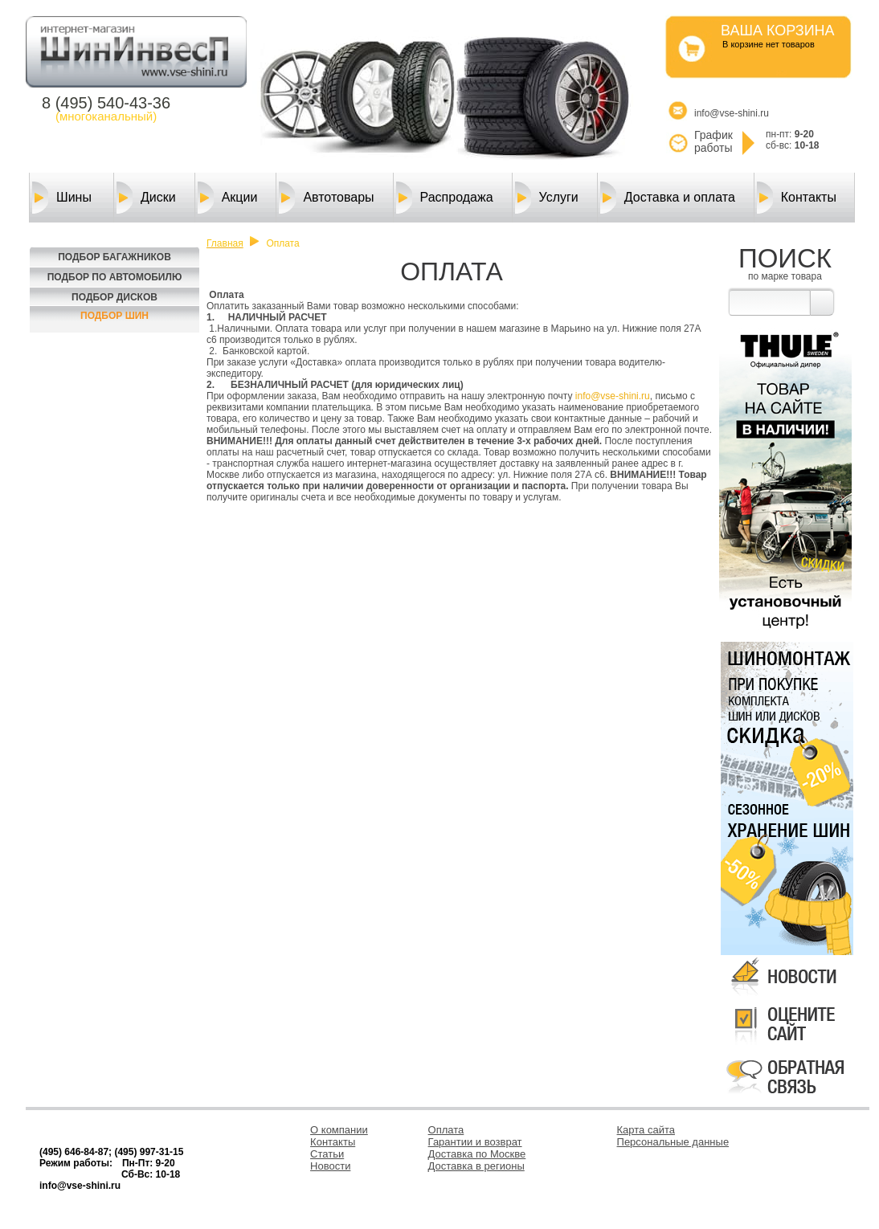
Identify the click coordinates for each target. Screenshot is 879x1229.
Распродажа (444, 198)
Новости (330, 1166)
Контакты (796, 198)
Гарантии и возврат (475, 1142)
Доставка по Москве (477, 1154)
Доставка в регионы (476, 1166)
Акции (228, 198)
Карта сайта (646, 1130)
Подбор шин (114, 315)
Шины (62, 198)
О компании (339, 1130)
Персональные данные (673, 1142)
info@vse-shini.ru (612, 396)
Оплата (446, 1130)
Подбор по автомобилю (114, 277)
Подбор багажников (114, 257)
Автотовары (326, 198)
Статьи (327, 1154)
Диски (146, 198)
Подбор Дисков (114, 297)
